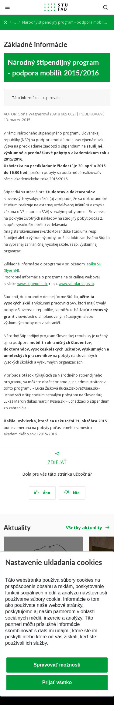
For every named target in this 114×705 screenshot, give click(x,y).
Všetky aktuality (84, 527)
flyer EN (11, 270)
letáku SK (93, 264)
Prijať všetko (57, 682)
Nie (72, 492)
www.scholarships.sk (76, 283)
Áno (42, 492)
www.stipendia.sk (32, 283)
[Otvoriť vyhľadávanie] (105, 7)
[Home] (5, 22)
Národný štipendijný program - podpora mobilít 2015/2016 (53, 67)
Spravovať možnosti (56, 664)
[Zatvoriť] (7, 7)
